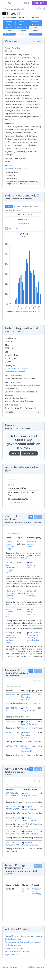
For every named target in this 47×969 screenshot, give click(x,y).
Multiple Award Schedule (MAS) (10, 545)
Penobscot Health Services (36, 891)
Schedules (22, 24)
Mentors (9, 34)
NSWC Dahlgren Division (31, 565)
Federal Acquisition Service (31, 544)
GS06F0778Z (11, 732)
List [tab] (33, 41)
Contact (14, 967)
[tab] (6, 228)
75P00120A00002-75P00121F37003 (13, 819)
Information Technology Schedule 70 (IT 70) (11, 595)
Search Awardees (12, 9)
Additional (35, 34)
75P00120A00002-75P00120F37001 (13, 832)
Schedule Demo (29, 453)
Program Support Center (28, 722)
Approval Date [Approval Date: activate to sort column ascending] (12, 885)
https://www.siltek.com (15, 168)
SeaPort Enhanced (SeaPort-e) (10, 613)
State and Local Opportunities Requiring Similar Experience (23, 943)
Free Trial (15, 453)
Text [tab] (39, 41)
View (10, 503)
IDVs (9, 28)
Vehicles (35, 24)
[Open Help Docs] (23, 9)
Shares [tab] (17, 206)
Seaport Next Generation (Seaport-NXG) (11, 567)
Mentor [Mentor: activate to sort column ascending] (25, 885)
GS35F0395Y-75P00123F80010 (12, 843)
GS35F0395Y (13, 479)
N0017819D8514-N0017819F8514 (12, 794)
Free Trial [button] (39, 3)
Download (18, 503)
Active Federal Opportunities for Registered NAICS (19, 953)
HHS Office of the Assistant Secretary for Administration (34, 636)
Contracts (22, 28)
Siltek (7, 51)
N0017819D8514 (12, 708)
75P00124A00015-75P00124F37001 (13, 807)
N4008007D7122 (12, 746)
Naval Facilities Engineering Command (28, 748)
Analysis (22, 21)
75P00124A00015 (13, 721)
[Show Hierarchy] (11, 51)
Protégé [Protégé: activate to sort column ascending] (35, 885)
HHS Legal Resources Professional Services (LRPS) (11, 637)
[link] (39, 529)
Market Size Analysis (14, 948)
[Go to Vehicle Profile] (18, 694)
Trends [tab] (9, 206)
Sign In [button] (26, 3)
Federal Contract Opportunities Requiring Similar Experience (23, 937)
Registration (35, 21)
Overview (9, 21)
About (6, 967)
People (9, 24)
